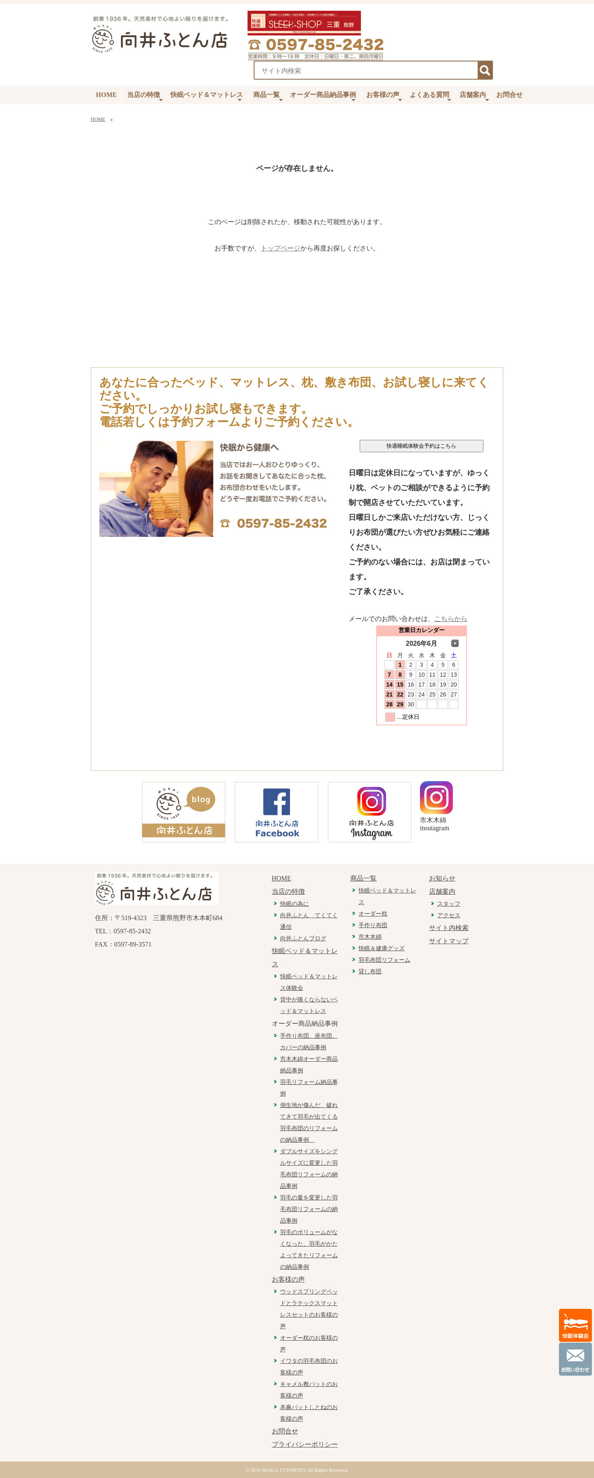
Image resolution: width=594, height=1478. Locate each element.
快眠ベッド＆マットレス (206, 97)
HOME (106, 94)
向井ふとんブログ (303, 938)
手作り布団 (372, 925)
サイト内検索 (449, 927)
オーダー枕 (372, 914)
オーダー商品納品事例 (323, 97)
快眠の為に (294, 904)
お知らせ (442, 878)
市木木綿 (370, 937)
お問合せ (509, 94)
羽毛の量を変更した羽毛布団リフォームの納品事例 (309, 1209)
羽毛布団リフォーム (384, 960)
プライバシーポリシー (305, 1444)
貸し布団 (370, 971)
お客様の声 (384, 97)
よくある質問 (430, 97)
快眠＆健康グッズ (381, 948)
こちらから (450, 618)
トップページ (280, 248)
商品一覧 (268, 97)
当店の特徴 (145, 97)
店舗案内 (474, 97)
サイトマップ (449, 940)
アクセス (448, 915)
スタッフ (448, 904)
